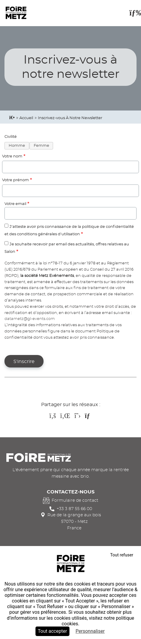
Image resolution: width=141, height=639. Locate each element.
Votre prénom (15, 180)
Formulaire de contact (75, 500)
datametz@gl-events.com (29, 319)
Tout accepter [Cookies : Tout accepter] (52, 631)
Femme (41, 146)
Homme (17, 146)
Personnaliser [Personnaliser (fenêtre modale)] (90, 631)
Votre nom (12, 156)
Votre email (15, 204)
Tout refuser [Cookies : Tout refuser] (121, 555)
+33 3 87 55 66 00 (74, 509)
